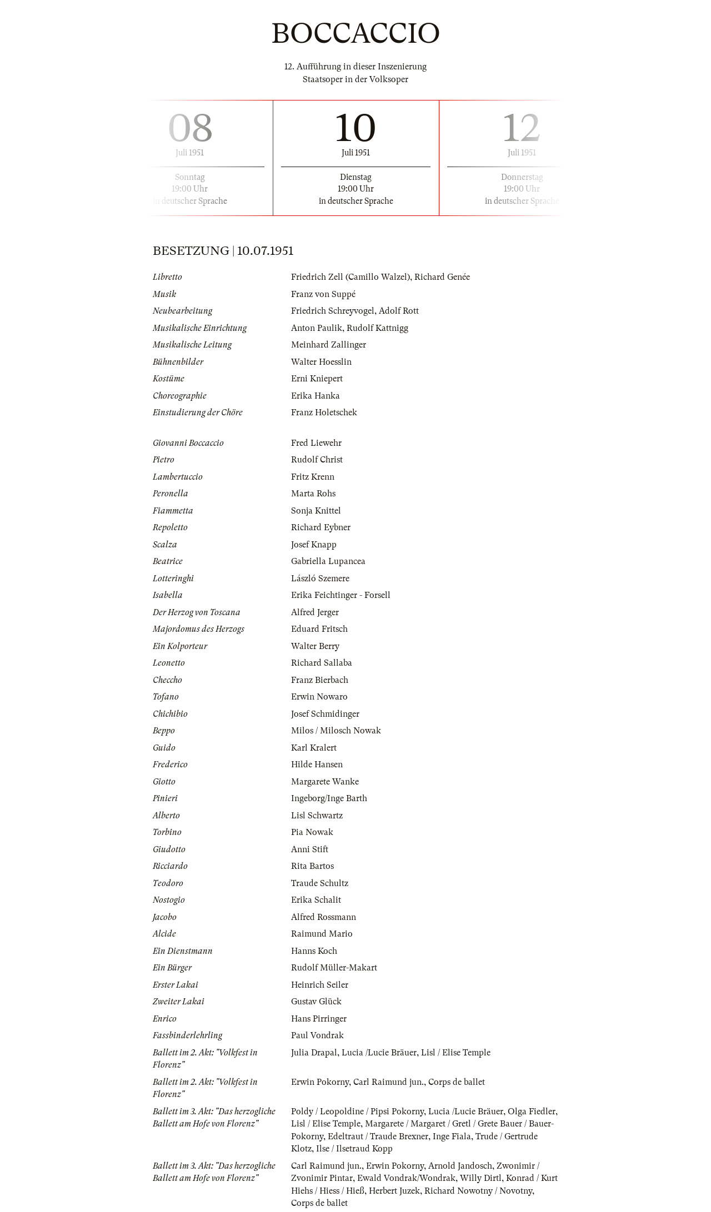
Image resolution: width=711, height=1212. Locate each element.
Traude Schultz (319, 883)
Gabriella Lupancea (328, 561)
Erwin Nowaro (319, 697)
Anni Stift (309, 849)
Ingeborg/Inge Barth (329, 798)
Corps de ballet (456, 1082)
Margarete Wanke (325, 782)
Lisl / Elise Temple (455, 1053)
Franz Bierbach (319, 680)
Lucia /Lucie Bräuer (379, 1053)
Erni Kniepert (317, 379)
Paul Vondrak (317, 1035)
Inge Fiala (452, 1136)
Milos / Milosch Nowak (336, 731)
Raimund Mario (322, 934)
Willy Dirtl (481, 1178)
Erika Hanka (315, 396)
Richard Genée (442, 277)
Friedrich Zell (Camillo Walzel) (350, 277)
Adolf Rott (399, 311)
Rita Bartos (312, 866)
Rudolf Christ (317, 460)
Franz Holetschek (324, 413)
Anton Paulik (316, 328)
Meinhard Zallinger (328, 345)
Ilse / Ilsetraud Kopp (354, 1149)
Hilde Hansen (317, 765)
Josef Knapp (314, 545)
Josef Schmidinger (325, 714)
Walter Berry (315, 646)
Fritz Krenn (312, 477)
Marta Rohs (313, 494)
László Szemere (320, 579)
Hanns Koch (314, 951)
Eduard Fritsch (319, 629)
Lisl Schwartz (317, 816)
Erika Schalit (316, 900)
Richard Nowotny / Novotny (478, 1191)
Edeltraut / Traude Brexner (378, 1136)
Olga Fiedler (531, 1112)
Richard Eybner (321, 527)
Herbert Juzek (394, 1191)
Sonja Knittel (316, 511)
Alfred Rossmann (323, 917)
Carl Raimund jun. (388, 1082)
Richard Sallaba (321, 663)
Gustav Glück (316, 1002)
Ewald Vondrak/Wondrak (406, 1178)
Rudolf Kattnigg (377, 328)
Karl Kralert (314, 748)
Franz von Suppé (323, 294)
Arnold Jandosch (460, 1166)
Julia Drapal (314, 1053)
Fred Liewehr (316, 443)
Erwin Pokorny (320, 1082)
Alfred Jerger (315, 612)
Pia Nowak (312, 832)
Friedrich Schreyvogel (332, 311)
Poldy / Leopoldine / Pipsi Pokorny (357, 1112)
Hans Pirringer (319, 1019)
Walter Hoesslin (321, 362)
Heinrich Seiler (319, 985)
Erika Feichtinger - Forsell (340, 595)
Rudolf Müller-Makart (334, 968)
